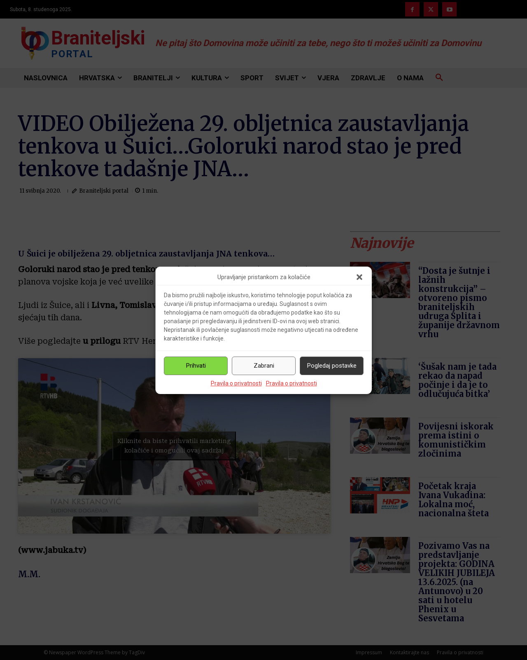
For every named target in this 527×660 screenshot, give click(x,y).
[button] (359, 277)
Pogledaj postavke (332, 365)
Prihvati (196, 365)
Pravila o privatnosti (236, 383)
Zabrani (264, 365)
